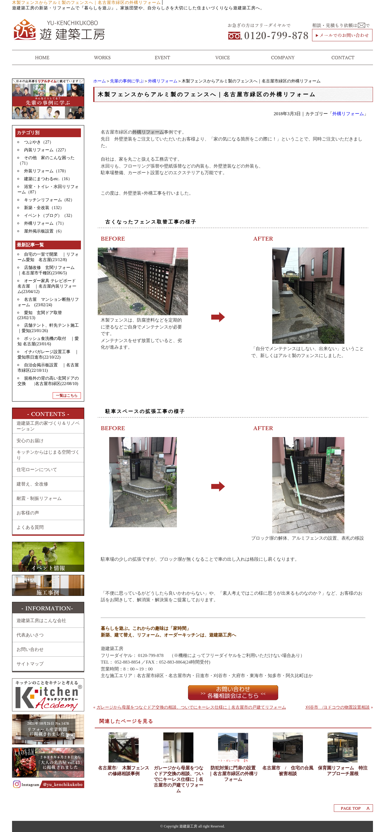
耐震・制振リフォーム (39, 498)
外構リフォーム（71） (45, 223)
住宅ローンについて (37, 469)
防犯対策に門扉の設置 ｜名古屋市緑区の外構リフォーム (233, 774)
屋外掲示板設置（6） (44, 231)
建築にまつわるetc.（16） (48, 179)
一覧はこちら (67, 395)
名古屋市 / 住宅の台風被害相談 (287, 771)
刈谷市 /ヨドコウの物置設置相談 (338, 707)
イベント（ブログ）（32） (49, 215)
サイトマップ (30, 663)
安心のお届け (30, 440)
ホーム (99, 81)
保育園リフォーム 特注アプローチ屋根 (343, 771)
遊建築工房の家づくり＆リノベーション (48, 426)
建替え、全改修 (32, 484)
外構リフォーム (162, 81)
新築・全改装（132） (44, 207)
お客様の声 (28, 512)
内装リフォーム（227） (46, 150)
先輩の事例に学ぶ (127, 81)
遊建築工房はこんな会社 (41, 620)
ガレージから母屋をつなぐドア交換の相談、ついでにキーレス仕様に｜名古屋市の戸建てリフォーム (191, 707)
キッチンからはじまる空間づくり (48, 455)
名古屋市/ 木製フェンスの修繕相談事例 (123, 771)
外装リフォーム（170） (46, 171)
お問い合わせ (30, 649)
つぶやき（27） (39, 142)
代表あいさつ (30, 635)
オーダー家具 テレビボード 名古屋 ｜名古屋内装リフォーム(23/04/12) (48, 286)
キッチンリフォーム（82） (49, 200)
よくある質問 (30, 527)
